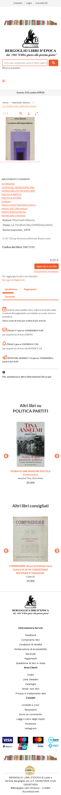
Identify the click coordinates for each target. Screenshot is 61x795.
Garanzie (30, 653)
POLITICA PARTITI (11, 194)
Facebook (30, 723)
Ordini (30, 674)
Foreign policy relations (13, 215)
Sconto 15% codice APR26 (31, 92)
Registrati (19, 279)
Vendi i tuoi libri (30, 688)
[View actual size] (21, 113)
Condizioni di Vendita (30, 644)
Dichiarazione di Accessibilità (30, 649)
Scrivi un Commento (30, 714)
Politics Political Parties (14, 211)
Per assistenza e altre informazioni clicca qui (26, 376)
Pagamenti (30, 658)
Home (5, 102)
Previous (5, 455)
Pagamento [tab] (28, 289)
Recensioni (31, 709)
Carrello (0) (42, 3)
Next (55, 455)
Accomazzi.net (30, 791)
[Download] (29, 113)
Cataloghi (30, 684)
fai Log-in (7, 279)
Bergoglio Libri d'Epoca (26, 788)
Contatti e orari (30, 705)
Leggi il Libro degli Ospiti (30, 719)
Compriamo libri (30, 639)
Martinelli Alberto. (21, 102)
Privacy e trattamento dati (30, 693)
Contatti (17, 3)
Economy (6, 201)
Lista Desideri (30, 679)
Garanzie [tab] (9, 296)
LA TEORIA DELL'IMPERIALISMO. (19, 106)
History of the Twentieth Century (19, 204)
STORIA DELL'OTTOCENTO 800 (18, 190)
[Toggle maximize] (36, 113)
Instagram (30, 728)
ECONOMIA (8, 183)
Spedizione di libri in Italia (30, 663)
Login (29, 3)
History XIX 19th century (15, 208)
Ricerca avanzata (11, 67)
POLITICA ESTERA (11, 197)
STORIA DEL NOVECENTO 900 (18, 187)
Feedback (30, 635)
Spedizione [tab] (9, 289)
